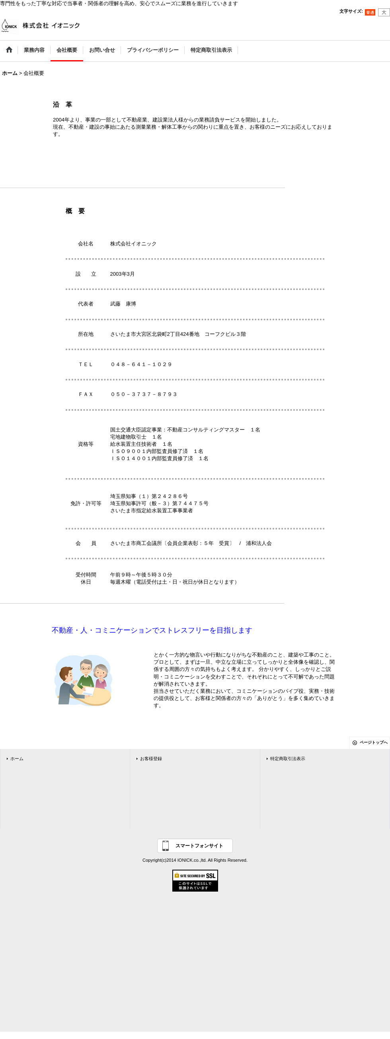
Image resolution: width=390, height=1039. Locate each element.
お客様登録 (151, 758)
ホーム (16, 758)
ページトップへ (374, 742)
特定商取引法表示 (287, 758)
